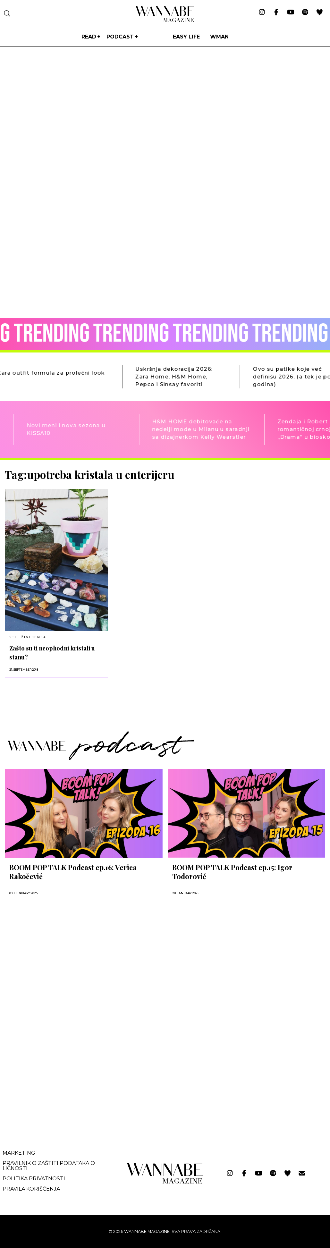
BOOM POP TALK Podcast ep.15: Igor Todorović (232, 872)
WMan (219, 37)
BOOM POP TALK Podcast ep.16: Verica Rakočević (73, 872)
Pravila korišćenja (31, 1189)
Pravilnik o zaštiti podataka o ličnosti (49, 1165)
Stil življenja (27, 637)
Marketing (19, 1153)
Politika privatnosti (34, 1179)
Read (88, 37)
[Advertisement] (53, 1079)
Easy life (186, 37)
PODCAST (120, 37)
